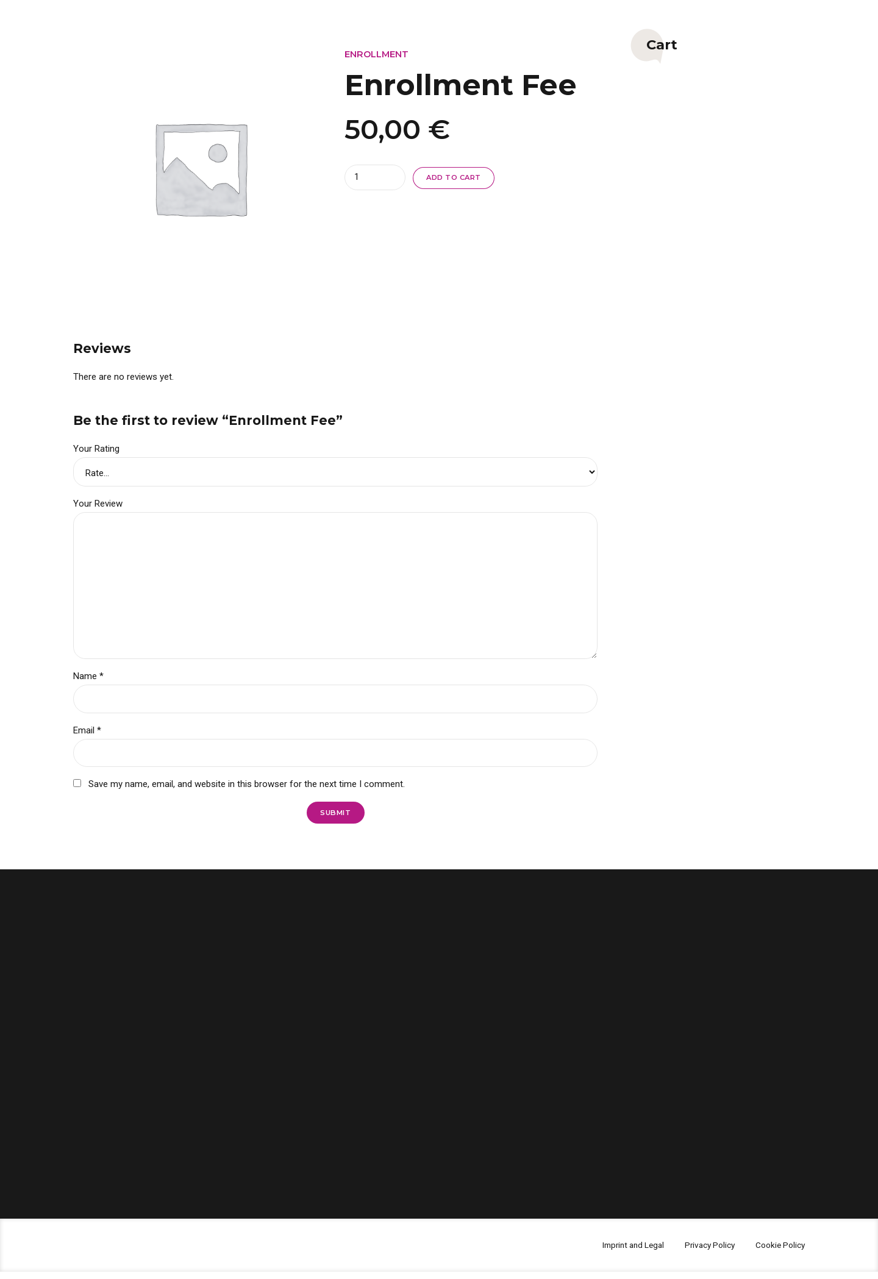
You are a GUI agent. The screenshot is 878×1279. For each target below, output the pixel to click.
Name (88, 680)
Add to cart (457, 177)
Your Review (98, 503)
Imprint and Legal (619, 1252)
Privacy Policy (702, 1252)
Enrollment (377, 54)
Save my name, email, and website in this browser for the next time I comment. (246, 790)
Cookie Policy (778, 1252)
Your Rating (96, 448)
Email (87, 735)
